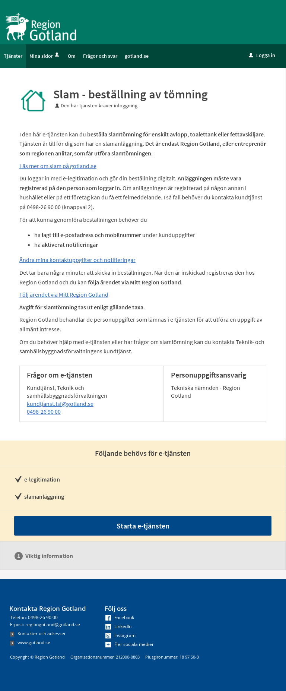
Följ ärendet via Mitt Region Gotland (63, 294)
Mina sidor (44, 56)
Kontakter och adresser (38, 633)
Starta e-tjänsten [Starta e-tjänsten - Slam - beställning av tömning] (143, 525)
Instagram (120, 635)
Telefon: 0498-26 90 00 (34, 617)
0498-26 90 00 (44, 411)
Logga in (262, 55)
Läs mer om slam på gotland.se (57, 166)
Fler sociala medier (129, 644)
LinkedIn (118, 626)
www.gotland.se (30, 642)
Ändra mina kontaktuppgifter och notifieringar (77, 260)
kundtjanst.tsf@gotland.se (60, 403)
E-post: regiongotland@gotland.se (45, 624)
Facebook (119, 617)
